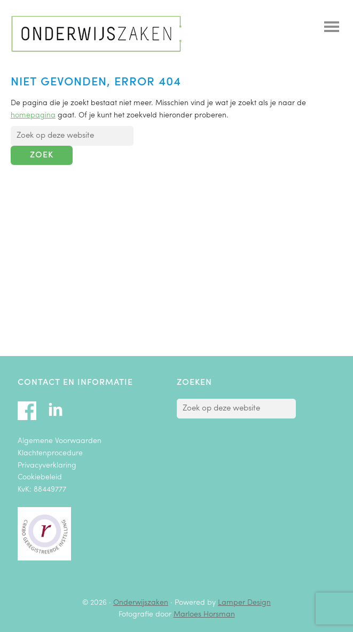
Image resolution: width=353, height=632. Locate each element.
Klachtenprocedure (50, 453)
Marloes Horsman (204, 615)
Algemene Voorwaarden (59, 441)
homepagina (33, 116)
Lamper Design (244, 603)
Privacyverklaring (47, 466)
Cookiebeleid (40, 477)
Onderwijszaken (96, 34)
